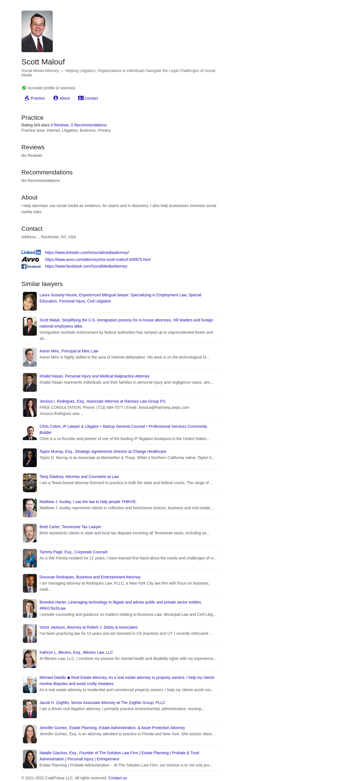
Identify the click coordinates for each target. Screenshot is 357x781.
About (64, 98)
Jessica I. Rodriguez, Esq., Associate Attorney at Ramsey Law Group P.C (103, 401)
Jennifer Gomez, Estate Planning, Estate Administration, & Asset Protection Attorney (112, 727)
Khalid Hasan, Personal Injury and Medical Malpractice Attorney (95, 376)
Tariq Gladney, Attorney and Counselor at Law (79, 476)
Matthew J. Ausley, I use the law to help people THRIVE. (88, 501)
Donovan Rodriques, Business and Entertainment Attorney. (90, 577)
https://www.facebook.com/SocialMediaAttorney (86, 266)
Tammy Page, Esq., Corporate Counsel (73, 552)
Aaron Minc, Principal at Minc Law (69, 351)
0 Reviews (60, 125)
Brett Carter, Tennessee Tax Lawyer (70, 527)
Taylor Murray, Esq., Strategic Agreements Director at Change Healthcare (103, 451)
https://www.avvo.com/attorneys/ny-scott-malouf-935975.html (98, 259)
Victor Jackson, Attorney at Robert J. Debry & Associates (89, 627)
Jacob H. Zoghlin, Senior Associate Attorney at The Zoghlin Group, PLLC (102, 702)
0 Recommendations (89, 125)
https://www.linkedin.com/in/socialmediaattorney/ (87, 252)
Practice (38, 98)
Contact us (117, 778)
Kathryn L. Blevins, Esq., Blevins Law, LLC (76, 652)
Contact (91, 98)
